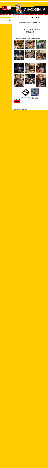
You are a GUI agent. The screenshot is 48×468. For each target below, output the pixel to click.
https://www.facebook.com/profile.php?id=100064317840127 (30, 29)
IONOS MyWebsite (22, 109)
